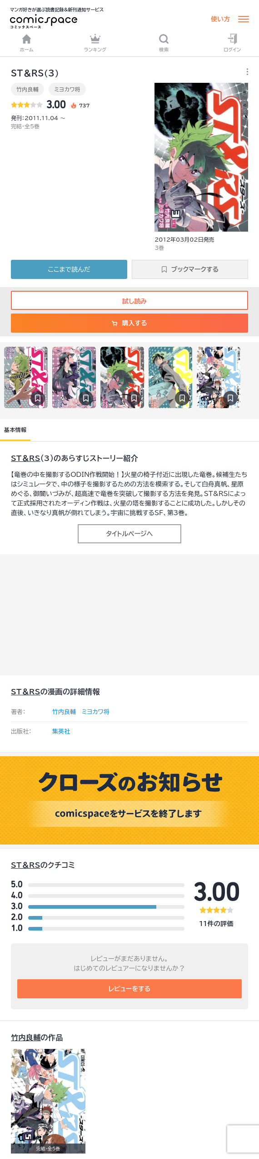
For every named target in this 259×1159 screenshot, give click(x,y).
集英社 (61, 731)
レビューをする (130, 989)
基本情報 (15, 429)
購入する (129, 323)
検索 (164, 43)
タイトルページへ (129, 534)
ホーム (27, 43)
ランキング (95, 43)
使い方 (220, 19)
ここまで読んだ (69, 269)
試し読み (129, 301)
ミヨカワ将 (67, 89)
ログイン (232, 43)
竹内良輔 (27, 89)
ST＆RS (25, 458)
